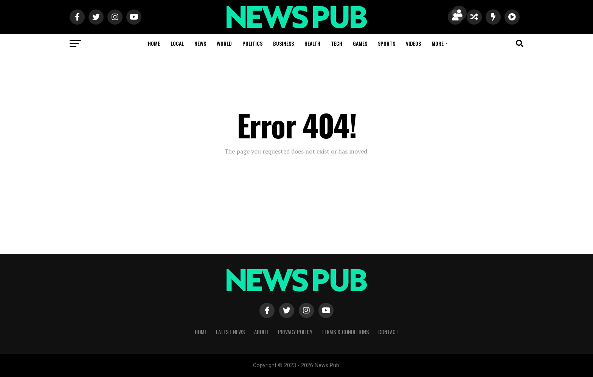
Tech (336, 43)
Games (360, 43)
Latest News (230, 332)
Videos (413, 43)
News (200, 43)
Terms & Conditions (345, 332)
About (261, 332)
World (224, 43)
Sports (386, 43)
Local (177, 43)
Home (154, 43)
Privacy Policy (295, 332)
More (438, 43)
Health (312, 43)
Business (283, 43)
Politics (252, 43)
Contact (388, 332)
